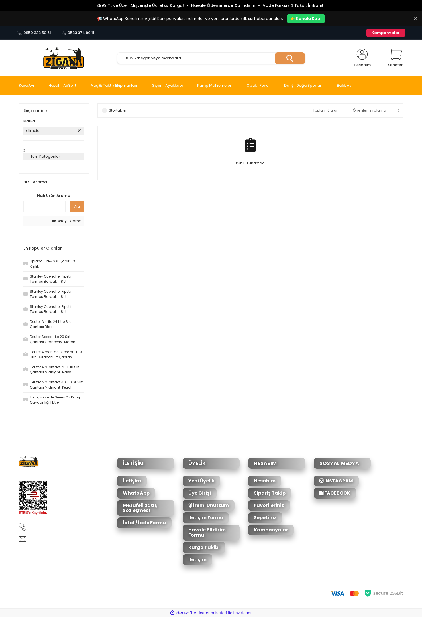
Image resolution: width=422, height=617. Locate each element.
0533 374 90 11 (78, 32)
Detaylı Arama (66, 221)
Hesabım (265, 481)
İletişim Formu (205, 517)
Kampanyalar (386, 32)
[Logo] (64, 58)
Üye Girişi (199, 493)
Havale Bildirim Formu (207, 532)
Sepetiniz (265, 517)
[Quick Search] (44, 206)
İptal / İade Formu (144, 522)
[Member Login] (362, 58)
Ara (77, 206)
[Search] (211, 58)
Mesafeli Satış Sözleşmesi (140, 508)
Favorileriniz (269, 505)
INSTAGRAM (336, 481)
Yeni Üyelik (201, 481)
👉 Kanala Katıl (305, 18)
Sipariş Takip (270, 493)
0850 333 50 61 (34, 32)
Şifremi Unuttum (208, 505)
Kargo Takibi (204, 547)
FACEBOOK (334, 493)
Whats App (136, 493)
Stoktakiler (118, 110)
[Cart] (395, 58)
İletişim (132, 481)
